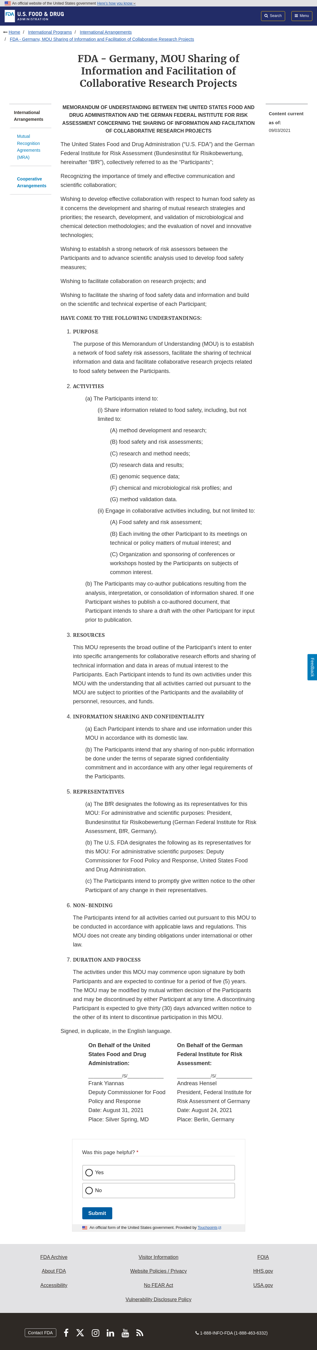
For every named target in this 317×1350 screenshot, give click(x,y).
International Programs (50, 32)
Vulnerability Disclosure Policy (158, 1299)
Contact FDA (40, 1332)
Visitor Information (158, 1257)
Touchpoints (207, 1227)
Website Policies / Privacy (158, 1271)
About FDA (54, 1271)
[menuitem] (287, 124)
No (98, 1190)
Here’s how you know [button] (116, 3)
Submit (97, 1213)
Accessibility (54, 1285)
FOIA (263, 1257)
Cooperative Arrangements (31, 182)
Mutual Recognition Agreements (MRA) (28, 147)
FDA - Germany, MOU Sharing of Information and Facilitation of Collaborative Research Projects (102, 39)
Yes (99, 1172)
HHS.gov (263, 1271)
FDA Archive (53, 1257)
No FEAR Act (158, 1285)
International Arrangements (106, 32)
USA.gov (263, 1285)
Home (14, 32)
